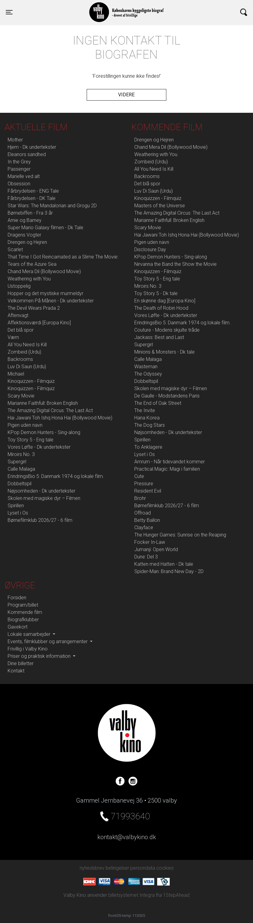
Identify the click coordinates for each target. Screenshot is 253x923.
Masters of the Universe (159, 205)
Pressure (143, 483)
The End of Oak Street (157, 403)
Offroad (142, 513)
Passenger (19, 169)
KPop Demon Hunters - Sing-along (44, 432)
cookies (165, 868)
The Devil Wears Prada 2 (34, 308)
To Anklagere (148, 447)
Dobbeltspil (19, 483)
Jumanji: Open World (156, 549)
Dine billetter (21, 663)
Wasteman (145, 366)
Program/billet (23, 605)
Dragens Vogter (24, 235)
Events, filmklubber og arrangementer (48, 641)
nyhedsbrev (92, 868)
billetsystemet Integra (131, 895)
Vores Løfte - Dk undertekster (39, 447)
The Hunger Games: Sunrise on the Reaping (180, 535)
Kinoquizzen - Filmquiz (31, 381)
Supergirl (17, 462)
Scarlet (15, 249)
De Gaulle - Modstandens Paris (167, 396)
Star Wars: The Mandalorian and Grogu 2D (52, 205)
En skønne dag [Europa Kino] (164, 301)
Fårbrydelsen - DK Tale (32, 198)
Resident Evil (147, 491)
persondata (142, 868)
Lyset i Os (18, 513)
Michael (16, 374)
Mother (15, 140)
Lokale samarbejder (30, 634)
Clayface (143, 527)
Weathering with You (29, 279)
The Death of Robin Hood (161, 308)
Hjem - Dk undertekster (32, 147)
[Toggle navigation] (9, 12)
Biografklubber (23, 619)
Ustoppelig (19, 286)
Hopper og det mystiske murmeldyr (45, 293)
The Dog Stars (149, 425)
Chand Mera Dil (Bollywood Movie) (44, 271)
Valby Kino (66, 6)
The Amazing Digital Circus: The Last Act (50, 410)
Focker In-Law (149, 542)
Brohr (140, 498)
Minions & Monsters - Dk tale (164, 352)
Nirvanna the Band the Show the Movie (175, 264)
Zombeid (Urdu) (24, 352)
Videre (126, 95)
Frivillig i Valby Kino (28, 649)
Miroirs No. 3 (21, 454)
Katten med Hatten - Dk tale (163, 564)
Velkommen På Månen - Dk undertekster (51, 301)
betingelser (117, 868)
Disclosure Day (150, 249)
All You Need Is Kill (27, 344)
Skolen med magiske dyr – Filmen (44, 498)
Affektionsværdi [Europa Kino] (39, 323)
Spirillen (16, 505)
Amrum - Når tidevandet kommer (169, 462)
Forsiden (17, 597)
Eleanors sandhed (27, 154)
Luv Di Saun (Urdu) (27, 366)
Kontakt (16, 671)
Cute (139, 476)
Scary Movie (21, 396)
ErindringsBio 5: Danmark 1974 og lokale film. (56, 476)
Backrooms (20, 359)
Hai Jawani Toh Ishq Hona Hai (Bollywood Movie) (60, 418)
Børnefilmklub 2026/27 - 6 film (40, 520)
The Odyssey (148, 374)
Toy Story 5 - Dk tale (156, 293)
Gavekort (17, 627)
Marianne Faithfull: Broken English (43, 403)
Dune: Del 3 (146, 557)
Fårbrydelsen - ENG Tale (33, 191)
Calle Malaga (21, 469)
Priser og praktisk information (40, 656)
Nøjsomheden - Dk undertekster (41, 491)
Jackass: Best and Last (159, 337)
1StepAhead (176, 895)
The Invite (144, 410)
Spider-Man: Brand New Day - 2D (169, 571)
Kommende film (25, 612)
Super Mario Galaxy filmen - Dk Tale (45, 227)
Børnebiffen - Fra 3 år (30, 213)
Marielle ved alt (24, 176)
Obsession (19, 184)
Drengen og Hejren (27, 242)
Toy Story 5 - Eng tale (30, 440)
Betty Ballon (147, 520)
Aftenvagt (18, 315)
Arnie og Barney (25, 220)
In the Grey (19, 162)
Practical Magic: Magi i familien (167, 469)
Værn (13, 337)
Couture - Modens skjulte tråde (167, 330)
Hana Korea (147, 418)
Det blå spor (21, 330)
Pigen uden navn (25, 425)
